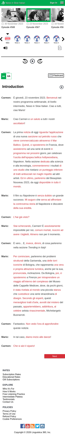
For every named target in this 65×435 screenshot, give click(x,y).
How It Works (9, 391)
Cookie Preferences (12, 419)
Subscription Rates (12, 374)
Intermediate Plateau (13, 397)
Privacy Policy (9, 411)
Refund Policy (9, 416)
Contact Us (8, 402)
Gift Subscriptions (11, 379)
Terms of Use (9, 414)
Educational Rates (11, 377)
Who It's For (8, 389)
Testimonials (9, 399)
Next (54, 356)
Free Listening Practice (14, 394)
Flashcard (58, 75)
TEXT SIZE (6, 72)
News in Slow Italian (7, 3)
